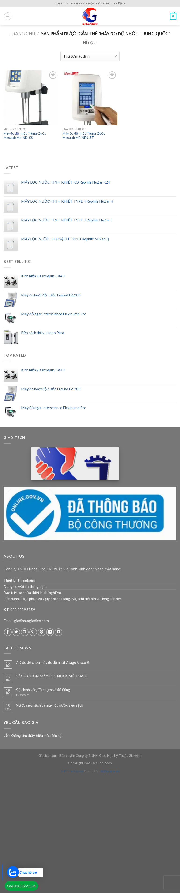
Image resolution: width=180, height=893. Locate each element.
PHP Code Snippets (72, 771)
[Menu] (7, 16)
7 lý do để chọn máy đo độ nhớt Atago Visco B (53, 662)
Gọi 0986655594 (21, 886)
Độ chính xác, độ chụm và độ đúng (43, 689)
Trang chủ (22, 33)
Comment (22, 694)
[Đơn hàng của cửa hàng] (90, 56)
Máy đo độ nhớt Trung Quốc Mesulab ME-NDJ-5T (84, 135)
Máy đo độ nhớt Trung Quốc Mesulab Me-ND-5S (25, 135)
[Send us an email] (25, 632)
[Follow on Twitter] (16, 632)
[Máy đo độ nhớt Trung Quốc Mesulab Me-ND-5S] (31, 97)
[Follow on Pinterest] (41, 632)
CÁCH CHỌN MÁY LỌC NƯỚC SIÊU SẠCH (52, 676)
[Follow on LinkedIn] (50, 632)
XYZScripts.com (109, 771)
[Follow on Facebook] (8, 632)
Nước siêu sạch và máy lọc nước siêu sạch (49, 705)
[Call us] (33, 632)
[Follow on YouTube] (58, 632)
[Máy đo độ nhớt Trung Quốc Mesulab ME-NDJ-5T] (90, 97)
